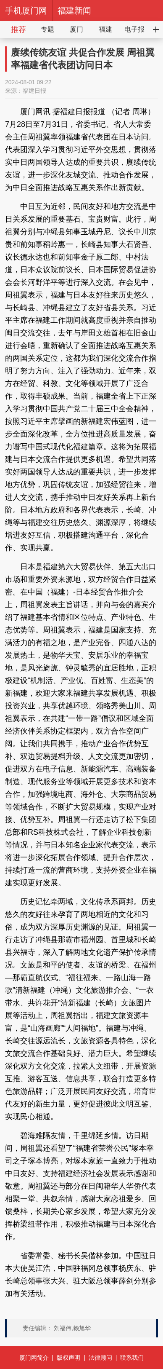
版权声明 (68, 1357)
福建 (105, 29)
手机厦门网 (26, 10)
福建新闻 (74, 10)
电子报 (134, 29)
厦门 (76, 29)
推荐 (18, 29)
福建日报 (34, 90)
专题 (47, 29)
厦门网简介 (34, 1357)
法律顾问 (100, 1357)
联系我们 (132, 1357)
